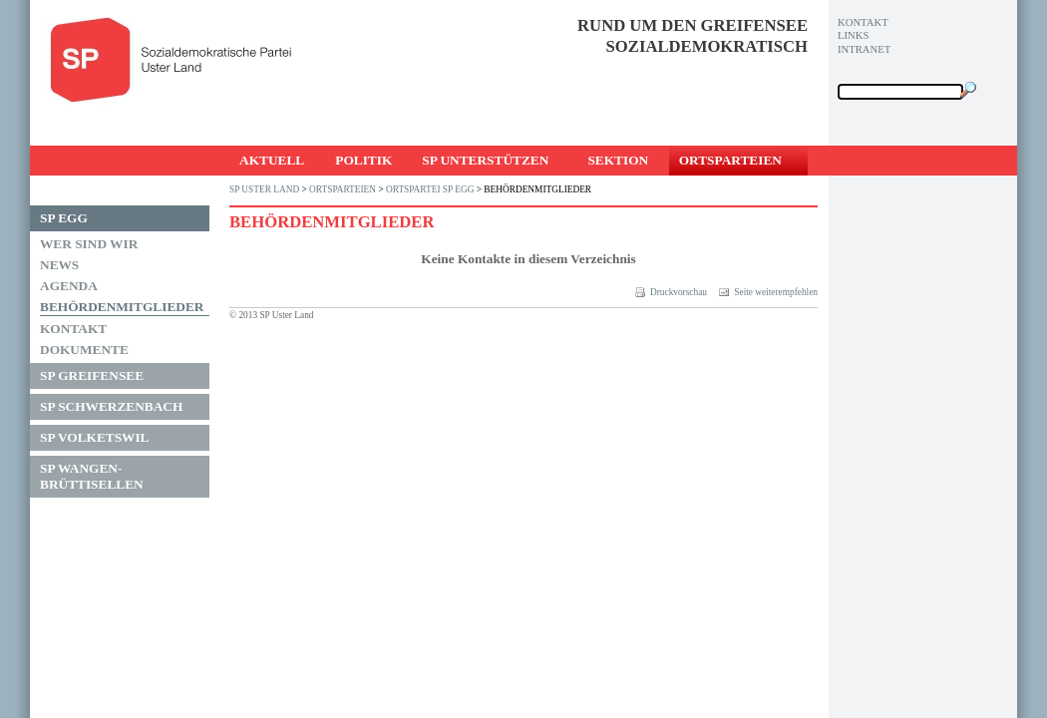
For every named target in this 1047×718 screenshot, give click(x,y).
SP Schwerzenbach (111, 406)
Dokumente (84, 349)
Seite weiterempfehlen (768, 292)
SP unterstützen (485, 160)
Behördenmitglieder (121, 306)
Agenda (69, 285)
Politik (363, 160)
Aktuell (271, 160)
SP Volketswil (95, 437)
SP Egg (64, 217)
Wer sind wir (89, 243)
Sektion (617, 160)
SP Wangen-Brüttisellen (92, 476)
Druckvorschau (671, 292)
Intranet (864, 49)
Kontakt (73, 328)
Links (853, 35)
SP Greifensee (92, 375)
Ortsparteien (730, 160)
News (59, 264)
